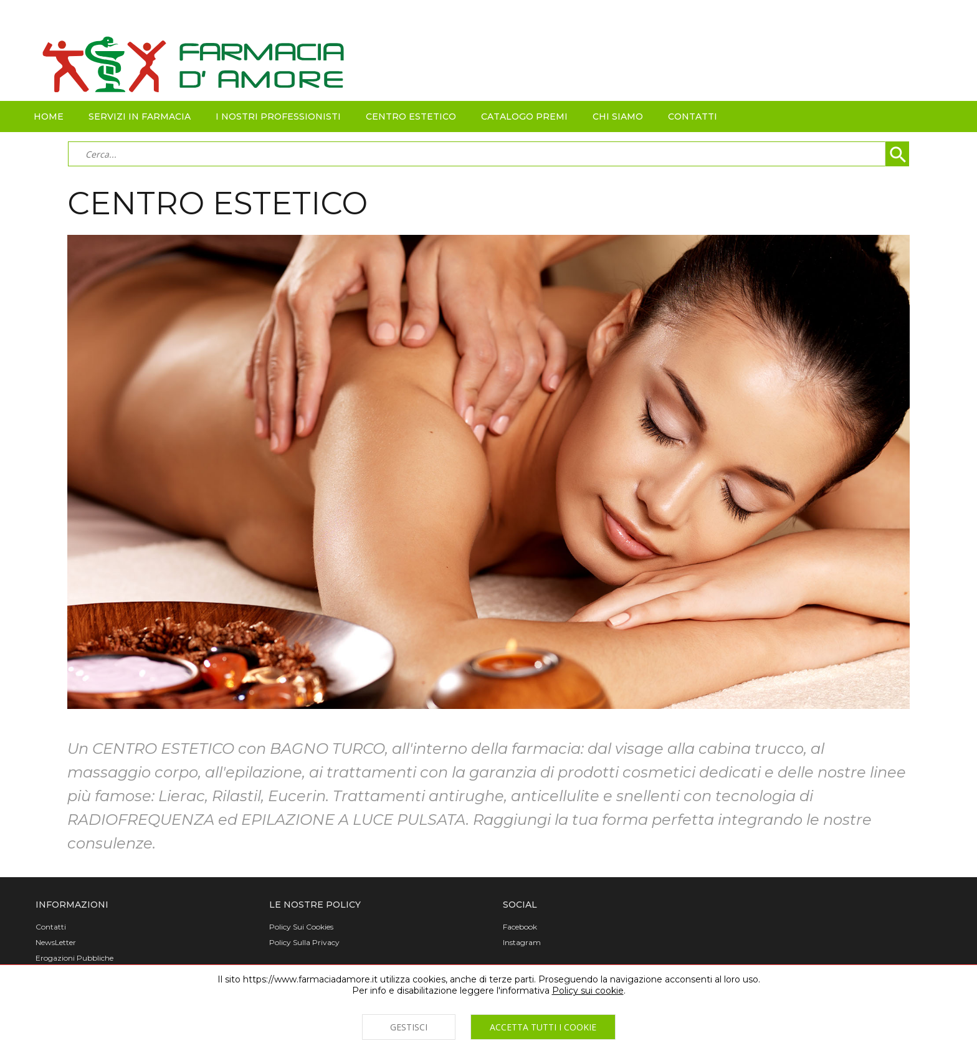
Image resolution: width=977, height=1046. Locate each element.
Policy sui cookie (588, 990)
